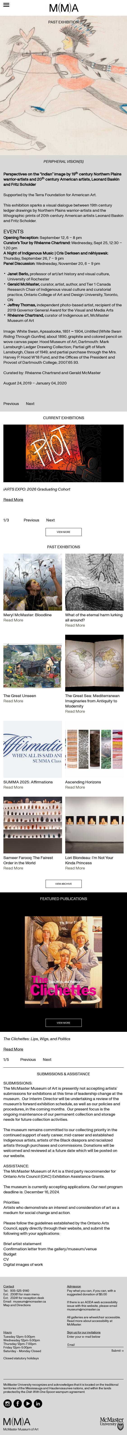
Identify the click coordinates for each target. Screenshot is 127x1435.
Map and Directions (17, 1305)
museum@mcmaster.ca (29, 1301)
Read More (13, 500)
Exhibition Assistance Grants (78, 1176)
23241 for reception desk (27, 1298)
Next (30, 404)
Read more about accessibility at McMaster (89, 1323)
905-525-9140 (19, 1291)
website (74, 1228)
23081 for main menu (24, 1294)
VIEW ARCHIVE (63, 884)
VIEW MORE (63, 532)
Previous (11, 404)
